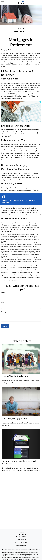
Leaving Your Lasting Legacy (15, 376)
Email (3, 302)
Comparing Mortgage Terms (15, 418)
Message (4, 312)
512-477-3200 (22, 534)
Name (3, 292)
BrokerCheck (36, 549)
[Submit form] (5, 326)
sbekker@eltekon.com (21, 545)
